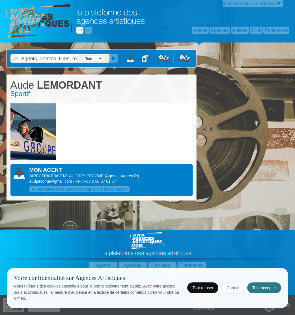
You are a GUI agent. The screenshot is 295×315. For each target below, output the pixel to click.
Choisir (233, 288)
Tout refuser (202, 288)
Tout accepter (264, 288)
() (122, 176)
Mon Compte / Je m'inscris (250, 3)
